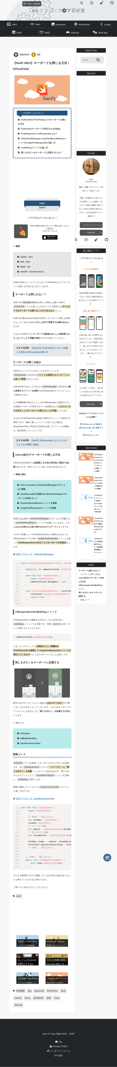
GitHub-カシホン (92, 435)
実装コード (85, 600)
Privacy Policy (58, 1046)
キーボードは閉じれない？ (90, 571)
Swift (21, 32)
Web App (100, 32)
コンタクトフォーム (91, 225)
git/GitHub (38, 998)
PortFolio (91, 233)
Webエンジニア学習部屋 (58, 10)
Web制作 (20, 991)
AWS (48, 32)
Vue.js (28, 998)
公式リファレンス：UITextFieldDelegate (35, 554)
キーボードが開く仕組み (90, 574)
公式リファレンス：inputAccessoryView (35, 799)
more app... (91, 404)
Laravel (18, 998)
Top (58, 1042)
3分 (38, 55)
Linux (57, 998)
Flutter (107, 24)
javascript (60, 24)
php (29, 991)
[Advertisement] (42, 178)
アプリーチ (53, 231)
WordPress (84, 24)
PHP (38, 24)
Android (74, 32)
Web (14, 24)
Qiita (58, 1055)
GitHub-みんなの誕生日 (92, 424)
